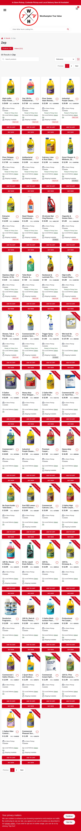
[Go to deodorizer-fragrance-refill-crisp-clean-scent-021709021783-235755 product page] (10, 624)
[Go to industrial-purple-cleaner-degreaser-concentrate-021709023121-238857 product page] (10, 399)
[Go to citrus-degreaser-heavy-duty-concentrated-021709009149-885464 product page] (70, 455)
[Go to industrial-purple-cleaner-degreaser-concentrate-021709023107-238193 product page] (30, 455)
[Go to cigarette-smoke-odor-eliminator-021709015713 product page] (70, 223)
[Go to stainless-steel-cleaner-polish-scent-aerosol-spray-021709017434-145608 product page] (10, 282)
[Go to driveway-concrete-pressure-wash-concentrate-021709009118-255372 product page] (70, 568)
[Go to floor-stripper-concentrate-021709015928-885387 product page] (30, 399)
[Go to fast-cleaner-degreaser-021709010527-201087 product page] (30, 511)
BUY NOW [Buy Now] (11, 132)
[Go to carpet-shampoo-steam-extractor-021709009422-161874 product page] (30, 737)
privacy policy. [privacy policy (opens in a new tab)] (10, 823)
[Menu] (4, 10)
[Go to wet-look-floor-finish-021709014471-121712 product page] (50, 399)
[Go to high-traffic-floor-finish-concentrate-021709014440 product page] (10, 106)
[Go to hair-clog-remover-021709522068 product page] (50, 223)
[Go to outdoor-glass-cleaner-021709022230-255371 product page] (30, 681)
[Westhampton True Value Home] (28, 16)
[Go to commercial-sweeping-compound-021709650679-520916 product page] (70, 399)
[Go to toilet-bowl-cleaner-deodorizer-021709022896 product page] (30, 282)
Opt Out (69, 822)
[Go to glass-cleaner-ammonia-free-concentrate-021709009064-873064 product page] (10, 455)
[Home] (2, 38)
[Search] (68, 29)
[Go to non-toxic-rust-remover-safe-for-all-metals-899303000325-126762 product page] (50, 165)
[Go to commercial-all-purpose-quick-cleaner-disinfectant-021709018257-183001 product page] (30, 341)
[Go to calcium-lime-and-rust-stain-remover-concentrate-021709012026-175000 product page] (50, 511)
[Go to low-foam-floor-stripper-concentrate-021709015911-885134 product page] (10, 165)
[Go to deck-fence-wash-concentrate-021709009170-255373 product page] (30, 624)
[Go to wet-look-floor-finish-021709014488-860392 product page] (70, 341)
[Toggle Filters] (78, 59)
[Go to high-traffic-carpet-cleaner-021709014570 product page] (70, 282)
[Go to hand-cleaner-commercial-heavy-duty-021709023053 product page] (30, 223)
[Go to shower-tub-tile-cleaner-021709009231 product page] (10, 341)
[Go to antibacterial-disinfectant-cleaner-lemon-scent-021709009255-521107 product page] (30, 165)
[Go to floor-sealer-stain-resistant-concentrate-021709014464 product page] (50, 106)
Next (76, 66)
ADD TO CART (11, 127)
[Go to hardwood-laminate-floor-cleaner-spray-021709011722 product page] (50, 282)
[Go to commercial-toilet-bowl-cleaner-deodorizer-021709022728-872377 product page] (10, 511)
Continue (69, 816)
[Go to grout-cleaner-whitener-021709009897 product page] (70, 165)
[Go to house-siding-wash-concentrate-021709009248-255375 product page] (10, 568)
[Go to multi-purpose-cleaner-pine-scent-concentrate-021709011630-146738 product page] (70, 681)
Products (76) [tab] (7, 48)
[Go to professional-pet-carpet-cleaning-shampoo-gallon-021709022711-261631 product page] (70, 624)
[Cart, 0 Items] (77, 9)
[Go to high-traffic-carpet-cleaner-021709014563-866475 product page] (70, 511)
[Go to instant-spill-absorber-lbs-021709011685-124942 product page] (50, 681)
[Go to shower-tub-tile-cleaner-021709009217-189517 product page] (10, 681)
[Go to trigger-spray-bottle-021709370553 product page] (50, 341)
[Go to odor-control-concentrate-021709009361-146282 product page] (10, 737)
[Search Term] (40, 29)
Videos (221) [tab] (18, 48)
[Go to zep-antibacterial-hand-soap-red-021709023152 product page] (30, 106)
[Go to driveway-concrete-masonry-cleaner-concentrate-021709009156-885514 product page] (50, 568)
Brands (8, 38)
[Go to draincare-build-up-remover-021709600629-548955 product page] (30, 568)
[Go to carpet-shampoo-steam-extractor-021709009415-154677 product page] (50, 455)
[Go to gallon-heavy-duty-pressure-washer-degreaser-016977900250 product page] (70, 106)
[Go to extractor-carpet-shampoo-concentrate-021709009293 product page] (10, 223)
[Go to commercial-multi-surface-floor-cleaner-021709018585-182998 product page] (50, 624)
